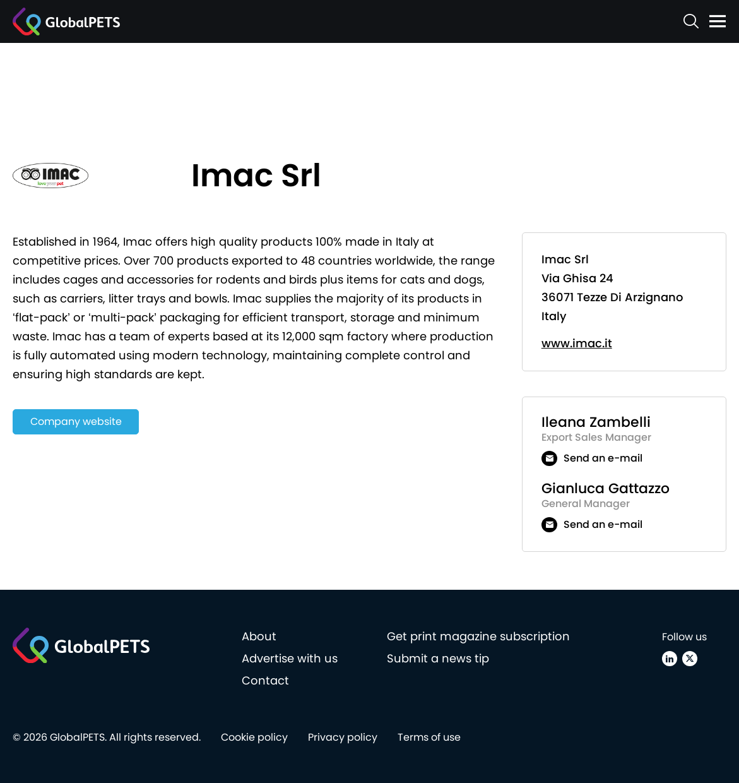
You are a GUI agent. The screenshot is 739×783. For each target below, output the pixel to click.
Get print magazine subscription (478, 636)
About (259, 636)
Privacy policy (342, 737)
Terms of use (429, 737)
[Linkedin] (669, 658)
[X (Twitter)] (689, 658)
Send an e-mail (603, 458)
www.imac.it (576, 343)
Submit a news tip (438, 658)
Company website (76, 421)
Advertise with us (290, 658)
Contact (265, 680)
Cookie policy (254, 737)
